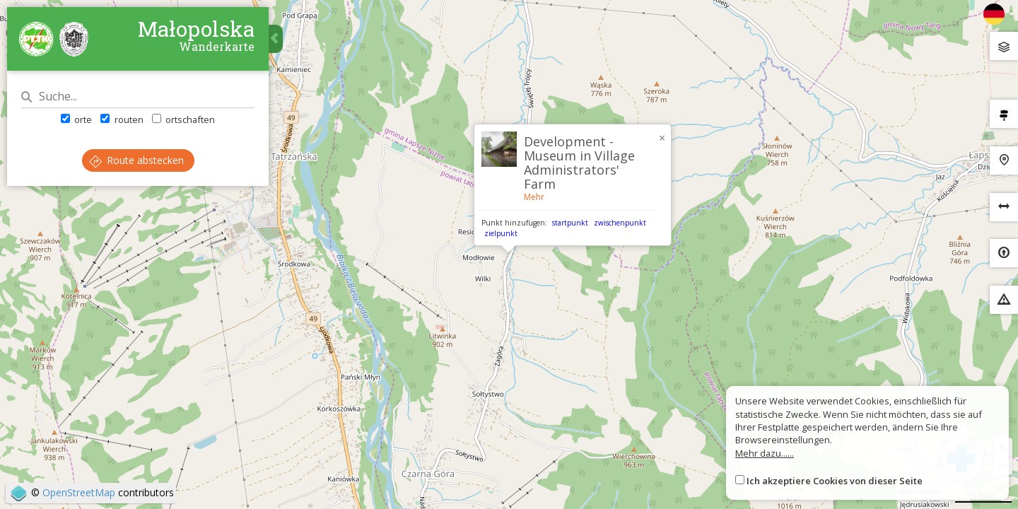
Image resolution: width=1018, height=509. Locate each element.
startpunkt (570, 223)
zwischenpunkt (620, 223)
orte (76, 119)
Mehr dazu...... (764, 453)
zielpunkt (500, 233)
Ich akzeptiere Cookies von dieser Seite (835, 480)
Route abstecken (136, 160)
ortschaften (183, 119)
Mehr (534, 197)
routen (121, 119)
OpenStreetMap (78, 492)
